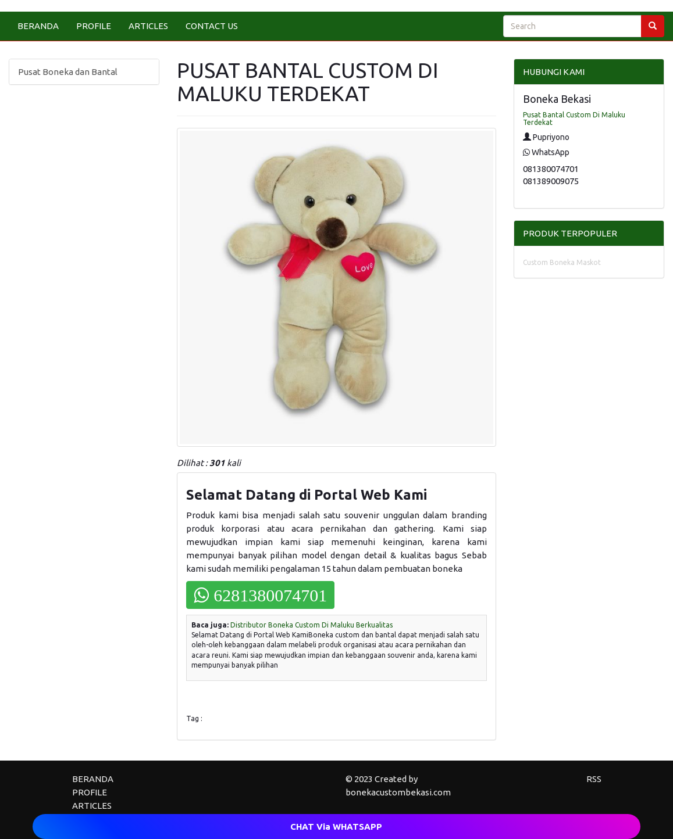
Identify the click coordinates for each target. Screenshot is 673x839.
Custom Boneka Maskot (562, 262)
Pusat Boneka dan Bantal (67, 72)
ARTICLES (148, 26)
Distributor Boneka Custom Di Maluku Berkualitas (311, 625)
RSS (593, 779)
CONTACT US (212, 26)
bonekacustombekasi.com (398, 792)
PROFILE (93, 26)
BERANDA (38, 26)
